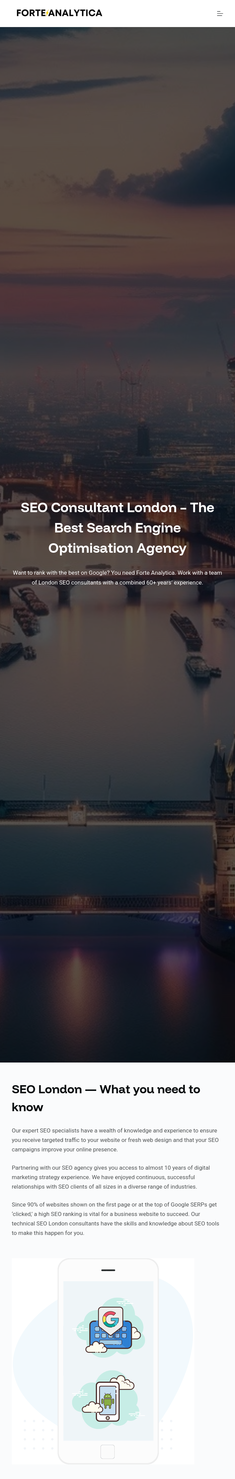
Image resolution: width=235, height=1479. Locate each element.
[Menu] (220, 13)
